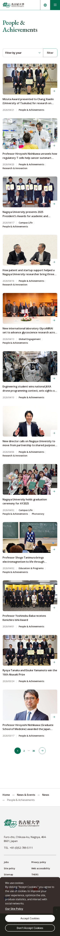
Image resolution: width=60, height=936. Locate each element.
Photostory (38, 514)
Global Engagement (30, 339)
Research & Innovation (15, 168)
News (45, 795)
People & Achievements (31, 110)
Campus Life (25, 222)
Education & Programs (31, 568)
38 (33, 750)
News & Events (26, 795)
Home (6, 795)
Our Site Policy (14, 908)
